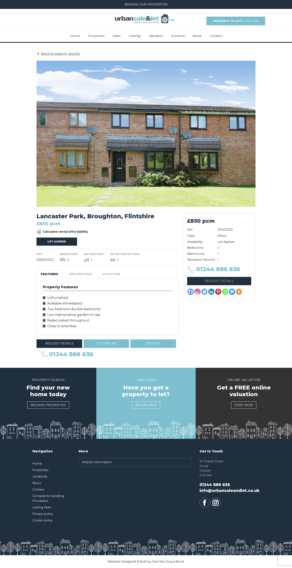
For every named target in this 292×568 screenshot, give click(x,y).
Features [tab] (49, 274)
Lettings (135, 36)
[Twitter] (204, 292)
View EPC (153, 343)
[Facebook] (191, 292)
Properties (96, 36)
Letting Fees (41, 507)
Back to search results (60, 54)
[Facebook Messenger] (232, 292)
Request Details (59, 343)
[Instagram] (197, 292)
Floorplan (106, 343)
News (197, 36)
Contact (216, 36)
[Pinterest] (218, 292)
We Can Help (146, 405)
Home (75, 36)
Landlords (39, 476)
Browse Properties (48, 405)
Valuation (156, 36)
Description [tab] (80, 274)
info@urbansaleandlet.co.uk (47, 18)
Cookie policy (42, 520)
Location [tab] (111, 274)
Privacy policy (42, 514)
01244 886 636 (37, 23)
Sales (116, 36)
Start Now (243, 405)
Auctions (178, 36)
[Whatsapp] (225, 292)
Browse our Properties (146, 4)
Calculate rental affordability (65, 231)
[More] (239, 292)
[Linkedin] (211, 292)
